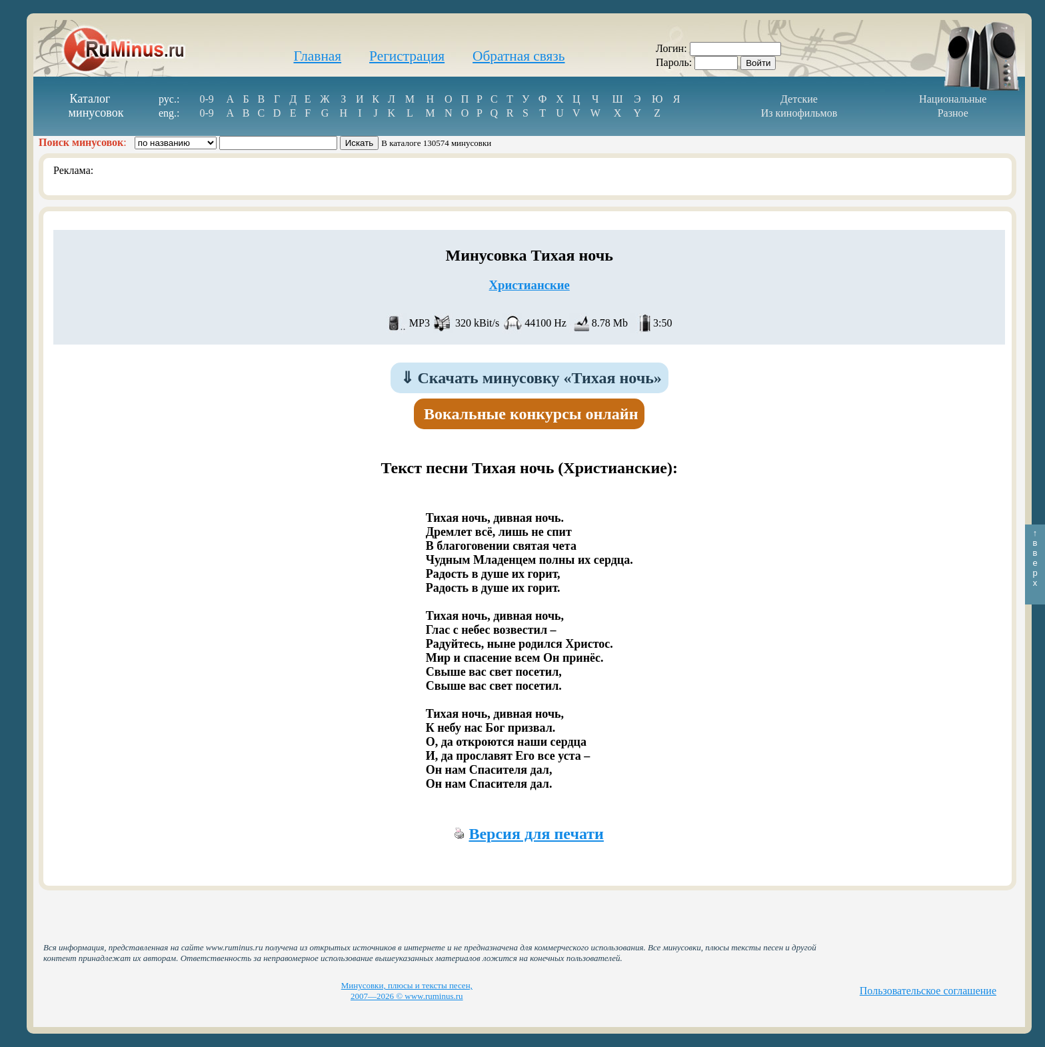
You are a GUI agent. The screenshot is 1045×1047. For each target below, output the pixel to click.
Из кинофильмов (799, 113)
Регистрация (407, 56)
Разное (953, 113)
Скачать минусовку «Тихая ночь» (531, 378)
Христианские (529, 285)
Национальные (952, 99)
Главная (317, 56)
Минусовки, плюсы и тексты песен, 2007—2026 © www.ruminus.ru (407, 990)
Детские (799, 99)
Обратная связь (518, 56)
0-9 (207, 99)
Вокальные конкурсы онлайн (531, 414)
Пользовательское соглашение (928, 990)
